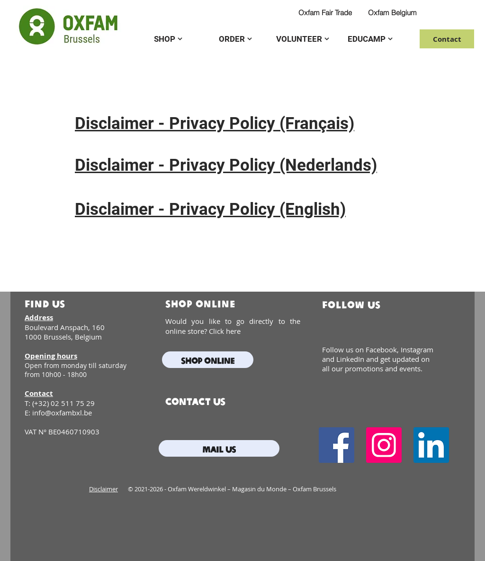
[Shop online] (207, 359)
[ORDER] (235, 38)
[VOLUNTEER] (302, 38)
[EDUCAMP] (370, 38)
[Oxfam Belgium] (392, 12)
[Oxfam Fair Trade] (325, 12)
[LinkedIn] (431, 445)
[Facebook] (336, 445)
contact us (195, 400)
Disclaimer (103, 489)
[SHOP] (168, 38)
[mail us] (219, 448)
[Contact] (447, 38)
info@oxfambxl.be (62, 412)
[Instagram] (384, 445)
